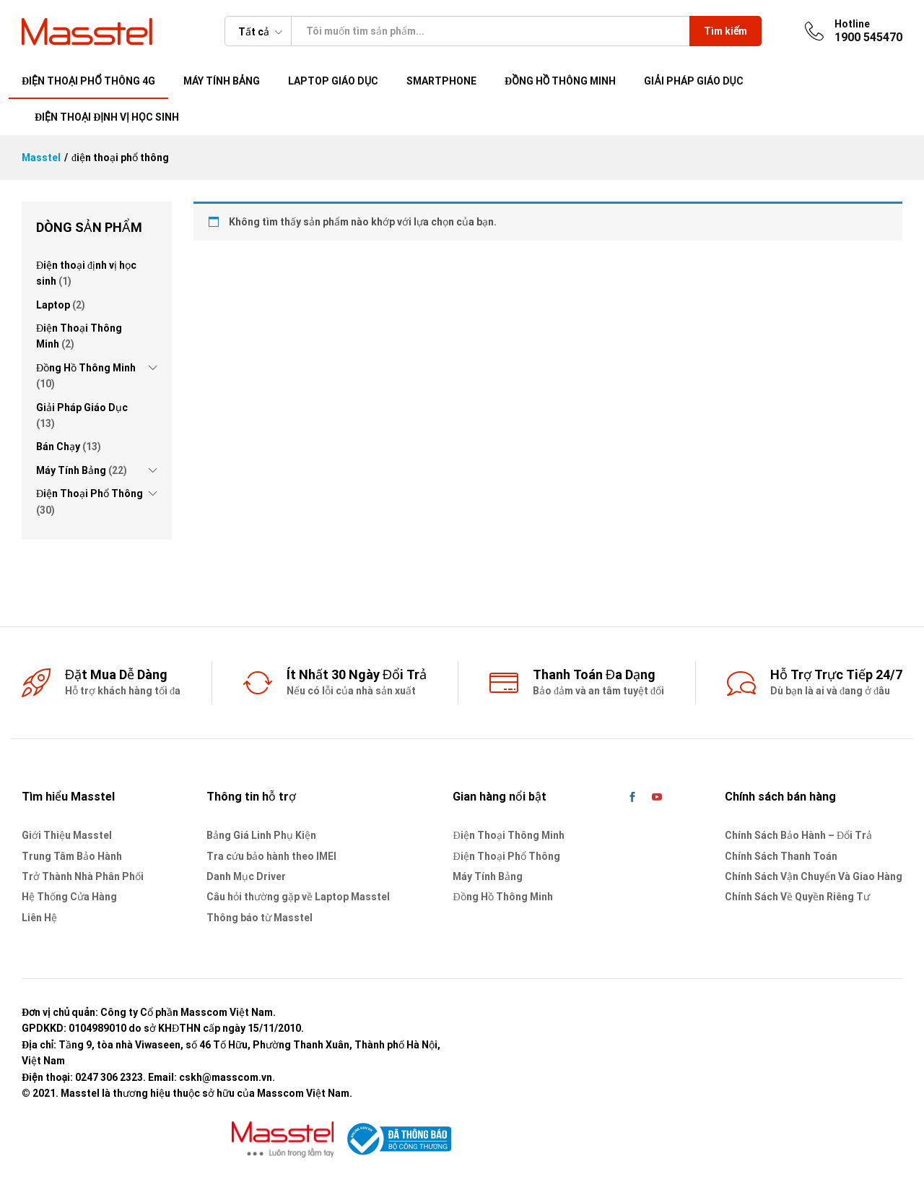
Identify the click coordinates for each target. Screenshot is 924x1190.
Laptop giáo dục (333, 81)
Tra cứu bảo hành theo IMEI (271, 856)
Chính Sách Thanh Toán (781, 856)
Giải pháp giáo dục (693, 81)
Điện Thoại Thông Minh (508, 835)
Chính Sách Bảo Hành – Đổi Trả (798, 835)
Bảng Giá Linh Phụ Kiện (261, 835)
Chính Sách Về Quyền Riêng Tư (797, 896)
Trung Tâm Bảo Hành (72, 856)
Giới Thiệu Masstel (67, 835)
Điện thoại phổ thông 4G (88, 81)
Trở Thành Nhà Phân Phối (83, 876)
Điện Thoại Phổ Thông (89, 493)
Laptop (53, 305)
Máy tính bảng (221, 81)
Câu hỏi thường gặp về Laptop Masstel (298, 896)
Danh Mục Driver (246, 876)
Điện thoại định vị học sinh (107, 117)
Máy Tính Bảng (71, 470)
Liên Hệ (39, 917)
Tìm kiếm (725, 31)
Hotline (852, 24)
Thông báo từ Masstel (259, 917)
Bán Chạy (58, 446)
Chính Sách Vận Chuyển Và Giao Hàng (813, 876)
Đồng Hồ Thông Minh (560, 81)
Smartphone (441, 81)
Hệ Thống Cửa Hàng (69, 896)
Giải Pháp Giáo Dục (82, 407)
